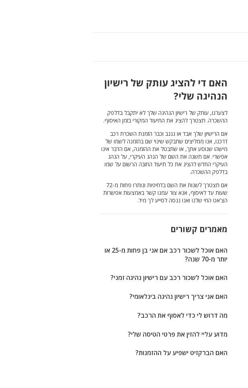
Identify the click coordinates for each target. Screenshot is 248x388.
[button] (9, 16)
